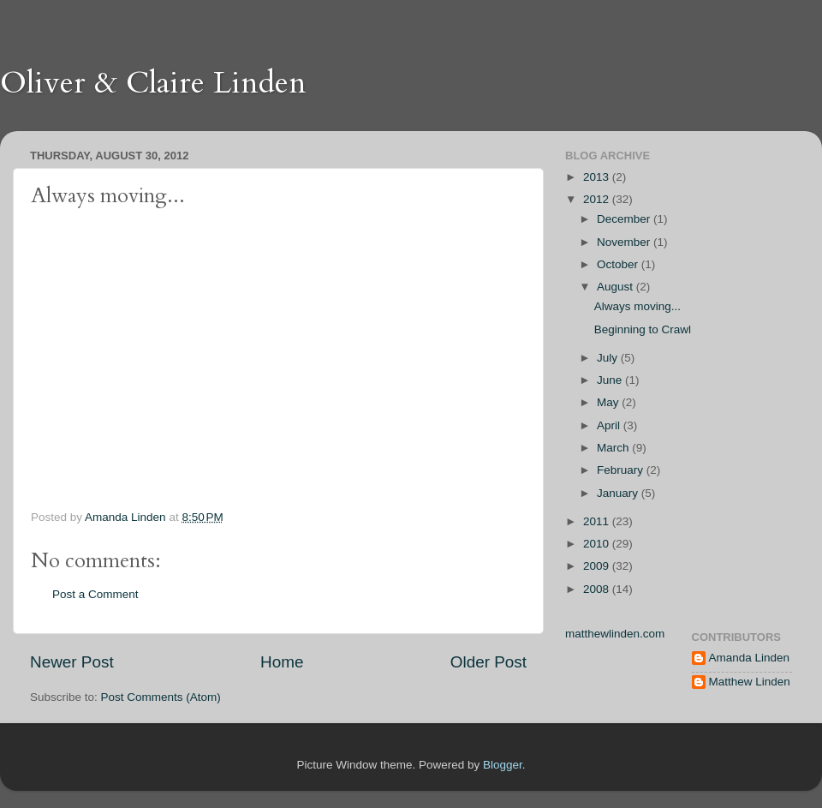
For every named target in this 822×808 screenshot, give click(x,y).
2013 (597, 177)
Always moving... (637, 306)
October (619, 264)
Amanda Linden (749, 657)
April (610, 425)
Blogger (502, 764)
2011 (597, 521)
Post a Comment (95, 594)
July (609, 357)
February (621, 470)
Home (281, 662)
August (616, 286)
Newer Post (72, 662)
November (625, 242)
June (611, 380)
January (619, 493)
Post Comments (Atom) (161, 697)
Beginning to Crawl (642, 329)
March (614, 447)
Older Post (488, 662)
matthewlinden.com (614, 633)
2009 (597, 566)
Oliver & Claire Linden (153, 83)
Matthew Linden (749, 681)
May (609, 402)
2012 (597, 199)
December (625, 218)
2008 (597, 589)
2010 (597, 543)
